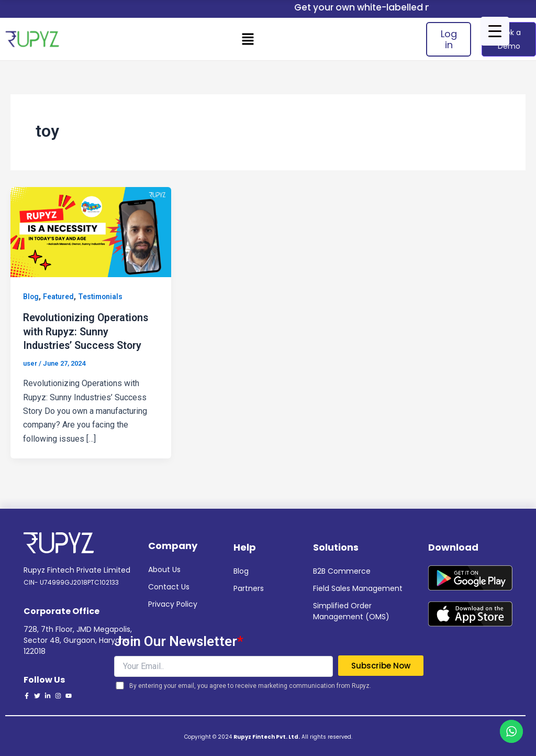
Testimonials (102, 296)
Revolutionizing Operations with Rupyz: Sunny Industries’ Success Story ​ (88, 330)
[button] (248, 38)
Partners (248, 587)
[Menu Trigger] (495, 31)
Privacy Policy (172, 603)
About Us (164, 568)
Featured (59, 296)
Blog (31, 296)
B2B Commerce (342, 570)
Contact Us (168, 585)
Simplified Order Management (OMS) (351, 610)
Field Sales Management (358, 587)
